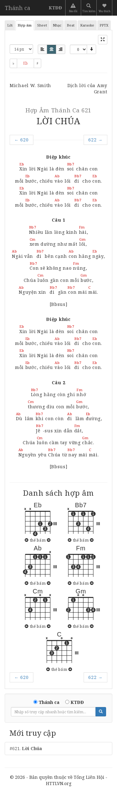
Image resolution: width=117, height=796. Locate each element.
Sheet (42, 25)
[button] (105, 8)
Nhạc (57, 25)
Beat (71, 25)
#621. (26, 748)
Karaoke (87, 25)
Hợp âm (25, 25)
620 (21, 140)
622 (95, 140)
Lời (9, 25)
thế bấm (38, 540)
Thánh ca (17, 8)
